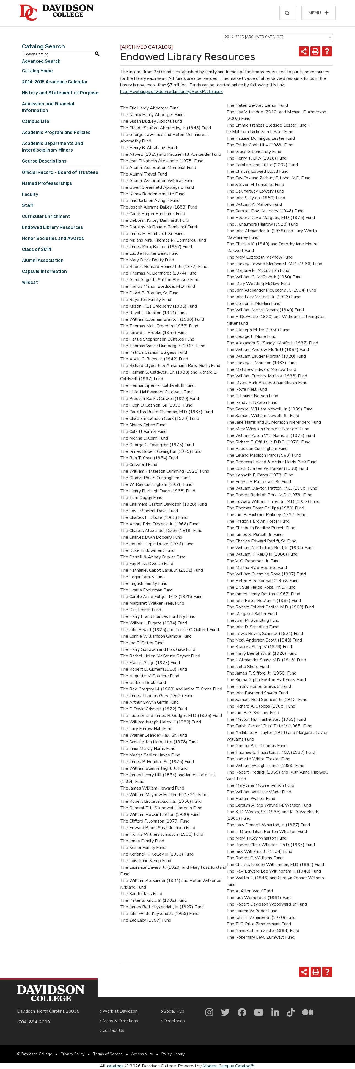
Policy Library (173, 1054)
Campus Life (35, 121)
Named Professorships (47, 183)
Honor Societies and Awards (53, 238)
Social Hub (174, 1011)
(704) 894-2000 (33, 1022)
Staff (27, 205)
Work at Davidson (120, 1011)
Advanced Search (41, 61)
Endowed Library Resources (52, 227)
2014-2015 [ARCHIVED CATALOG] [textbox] (254, 37)
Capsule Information (44, 271)
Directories (174, 1021)
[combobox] (278, 37)
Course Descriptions (44, 161)
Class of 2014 (36, 249)
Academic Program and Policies (56, 132)
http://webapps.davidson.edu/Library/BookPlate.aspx (171, 92)
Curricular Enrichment (46, 216)
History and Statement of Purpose (60, 92)
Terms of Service (108, 1054)
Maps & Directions (120, 1021)
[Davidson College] (56, 12)
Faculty (30, 194)
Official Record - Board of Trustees (60, 172)
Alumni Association (43, 260)
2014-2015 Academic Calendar (55, 81)
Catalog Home (37, 70)
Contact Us (113, 1030)
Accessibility (142, 1054)
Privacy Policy (72, 1054)
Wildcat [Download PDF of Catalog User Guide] (30, 282)
